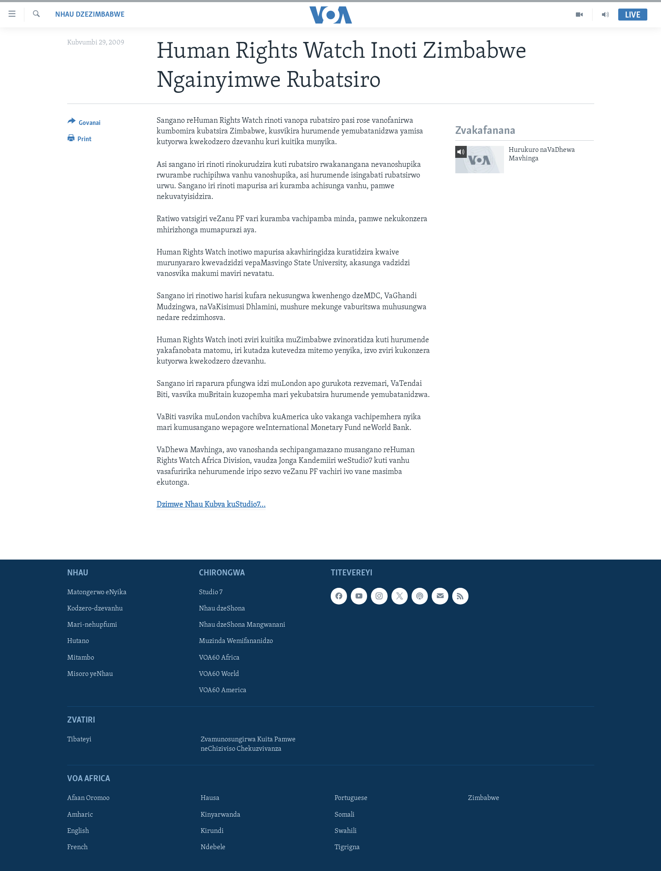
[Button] (84, 124)
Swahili (346, 831)
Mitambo (80, 658)
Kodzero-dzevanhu (95, 609)
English (78, 831)
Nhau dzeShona (222, 609)
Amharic (80, 815)
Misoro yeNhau (90, 674)
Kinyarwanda (220, 815)
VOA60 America (222, 690)
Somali (345, 815)
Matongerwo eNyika (97, 592)
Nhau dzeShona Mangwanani (242, 625)
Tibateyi (79, 739)
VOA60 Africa (219, 658)
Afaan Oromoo (88, 798)
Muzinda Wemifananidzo (236, 641)
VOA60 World (219, 674)
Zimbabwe (483, 798)
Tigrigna (347, 847)
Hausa (210, 798)
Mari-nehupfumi (92, 625)
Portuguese (351, 798)
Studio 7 (210, 592)
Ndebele (213, 847)
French (77, 847)
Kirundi (212, 831)
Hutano (78, 641)
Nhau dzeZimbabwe (89, 15)
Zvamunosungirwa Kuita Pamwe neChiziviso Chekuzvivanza (248, 744)
